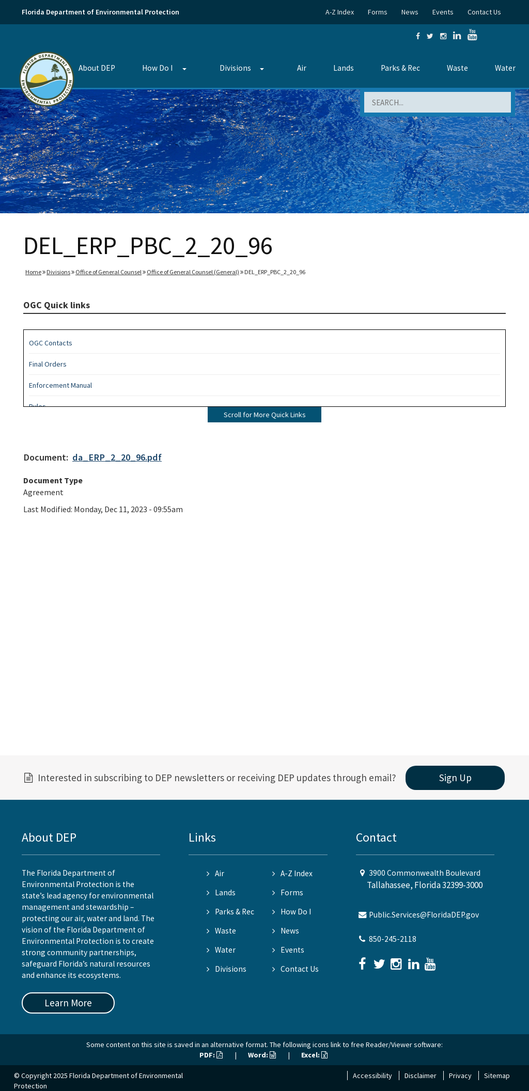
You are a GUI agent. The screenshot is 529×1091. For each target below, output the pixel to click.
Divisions (235, 68)
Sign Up (455, 777)
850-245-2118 (392, 939)
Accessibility (372, 1075)
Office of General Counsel (108, 272)
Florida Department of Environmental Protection (100, 12)
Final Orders (48, 364)
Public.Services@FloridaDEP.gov (424, 915)
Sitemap (497, 1075)
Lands (343, 68)
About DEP (97, 68)
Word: (262, 1055)
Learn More (68, 1003)
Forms (377, 12)
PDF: (211, 1055)
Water (505, 68)
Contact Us (484, 12)
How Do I (157, 68)
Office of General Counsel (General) (193, 272)
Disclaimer (420, 1075)
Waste (457, 68)
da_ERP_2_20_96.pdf (117, 457)
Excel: (314, 1055)
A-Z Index (339, 12)
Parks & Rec (400, 68)
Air (301, 68)
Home (33, 272)
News (409, 12)
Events (443, 12)
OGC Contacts (50, 342)
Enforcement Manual (60, 385)
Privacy (460, 1075)
